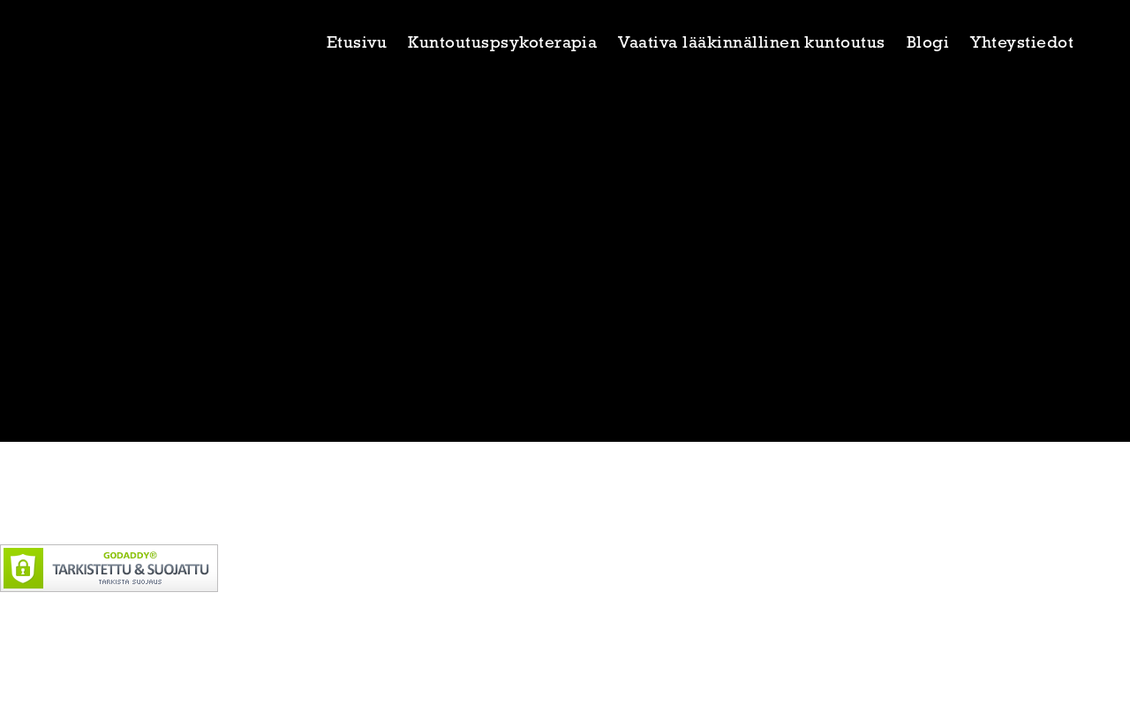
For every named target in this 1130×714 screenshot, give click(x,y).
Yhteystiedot (1022, 43)
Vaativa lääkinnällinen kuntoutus (751, 43)
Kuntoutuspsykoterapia (502, 43)
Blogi (928, 43)
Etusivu (357, 43)
